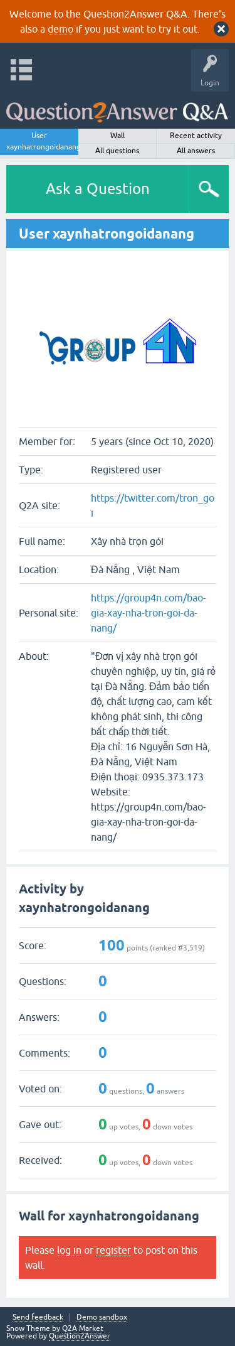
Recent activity (196, 135)
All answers (196, 150)
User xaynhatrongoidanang (42, 141)
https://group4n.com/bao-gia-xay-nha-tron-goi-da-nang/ (148, 612)
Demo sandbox (101, 1317)
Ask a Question (98, 188)
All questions (117, 150)
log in (69, 1250)
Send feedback (38, 1317)
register (113, 1250)
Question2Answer (79, 1336)
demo (60, 29)
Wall (117, 135)
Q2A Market (82, 1328)
